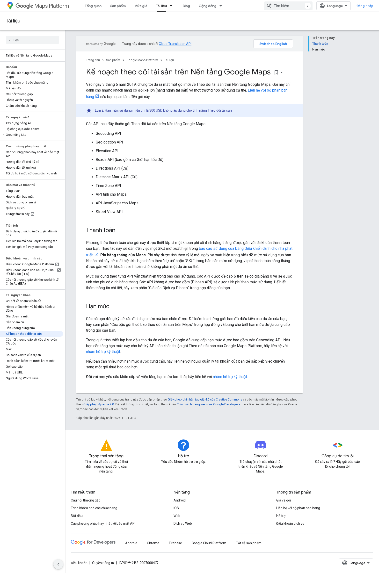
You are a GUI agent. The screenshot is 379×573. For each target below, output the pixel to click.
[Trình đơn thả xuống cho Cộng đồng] (222, 6)
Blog (186, 6)
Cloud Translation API (175, 44)
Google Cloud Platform (209, 543)
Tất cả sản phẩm (249, 543)
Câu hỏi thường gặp (86, 500)
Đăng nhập (365, 6)
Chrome (153, 543)
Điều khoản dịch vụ (290, 523)
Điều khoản (79, 563)
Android (180, 500)
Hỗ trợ (280, 516)
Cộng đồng (207, 6)
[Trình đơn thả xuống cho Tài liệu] (172, 6)
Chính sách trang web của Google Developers (208, 404)
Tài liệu (13, 21)
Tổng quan (93, 6)
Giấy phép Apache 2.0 (98, 404)
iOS (176, 508)
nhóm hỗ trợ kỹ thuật (103, 351)
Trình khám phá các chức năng (94, 508)
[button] (31, 135)
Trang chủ (93, 60)
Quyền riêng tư (103, 563)
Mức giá (140, 6)
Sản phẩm (118, 6)
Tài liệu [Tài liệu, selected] (161, 6)
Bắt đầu (77, 516)
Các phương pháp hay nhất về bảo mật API (103, 523)
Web (177, 516)
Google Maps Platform (142, 60)
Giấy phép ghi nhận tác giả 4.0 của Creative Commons (205, 399)
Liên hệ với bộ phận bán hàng (298, 508)
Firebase (175, 543)
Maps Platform (42, 6)
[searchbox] (32, 40)
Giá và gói (283, 500)
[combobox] (288, 5)
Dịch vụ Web (183, 523)
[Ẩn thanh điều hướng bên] (58, 564)
